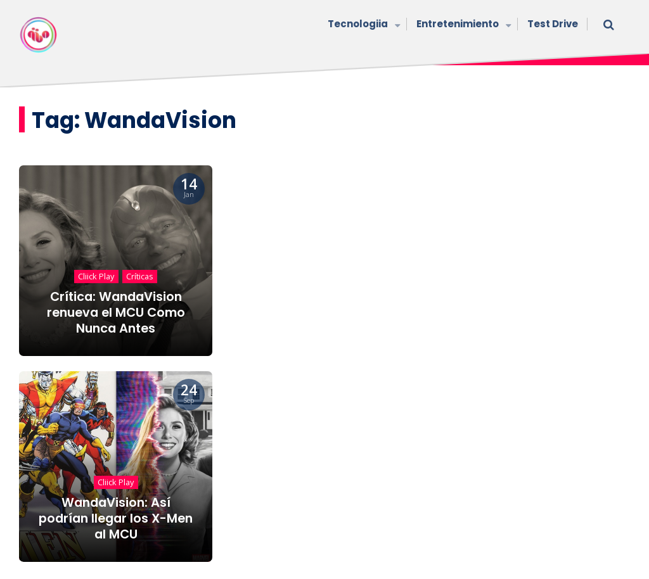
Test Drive (552, 23)
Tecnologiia (362, 25)
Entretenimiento (462, 25)
